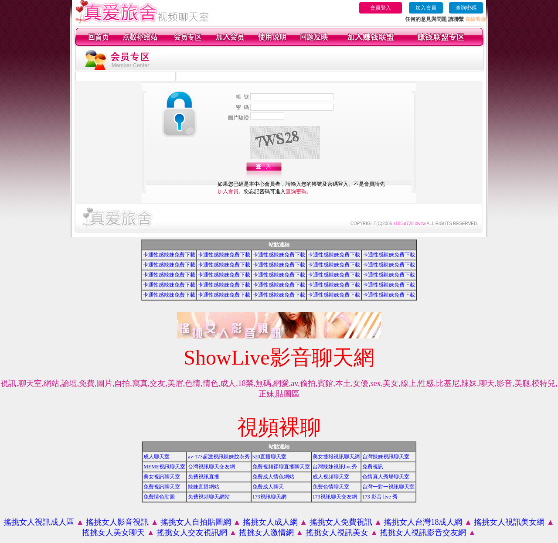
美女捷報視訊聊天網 (336, 457)
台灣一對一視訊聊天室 (388, 487)
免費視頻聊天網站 (209, 497)
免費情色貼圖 (159, 497)
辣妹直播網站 (203, 487)
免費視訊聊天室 (161, 487)
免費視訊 (372, 467)
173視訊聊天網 (269, 497)
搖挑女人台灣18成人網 (423, 522)
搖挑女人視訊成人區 (38, 522)
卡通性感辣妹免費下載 (169, 255)
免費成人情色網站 (273, 477)
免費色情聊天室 (331, 487)
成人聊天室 (156, 457)
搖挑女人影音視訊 (117, 522)
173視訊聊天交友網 (335, 497)
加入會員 (425, 8)
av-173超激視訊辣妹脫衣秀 (218, 457)
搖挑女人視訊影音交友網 (423, 532)
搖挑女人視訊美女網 (509, 522)
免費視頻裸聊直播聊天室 (281, 467)
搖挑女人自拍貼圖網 (195, 522)
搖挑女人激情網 (266, 532)
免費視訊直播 (203, 477)
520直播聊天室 (269, 457)
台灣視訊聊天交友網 (211, 467)
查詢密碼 (466, 8)
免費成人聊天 (268, 487)
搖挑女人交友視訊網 (192, 532)
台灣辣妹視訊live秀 (335, 467)
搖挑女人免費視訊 (341, 522)
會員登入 (380, 8)
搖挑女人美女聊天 (113, 532)
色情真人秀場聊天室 (385, 477)
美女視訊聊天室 (161, 477)
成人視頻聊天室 (331, 477)
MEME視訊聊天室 (164, 467)
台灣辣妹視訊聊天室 (385, 457)
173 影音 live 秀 (380, 497)
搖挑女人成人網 (270, 522)
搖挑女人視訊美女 (337, 532)
